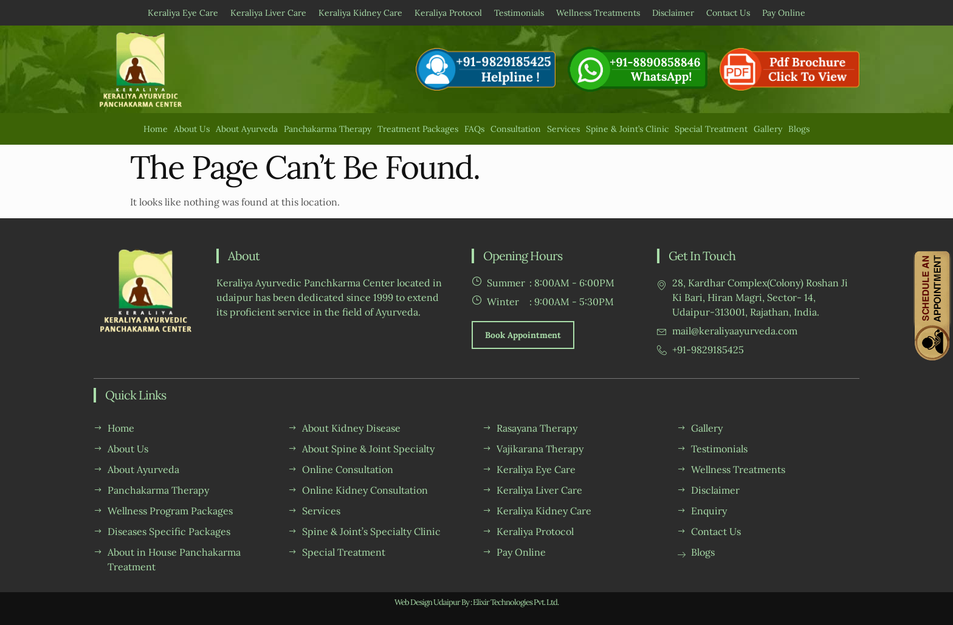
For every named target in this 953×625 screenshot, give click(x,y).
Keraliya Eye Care (183, 12)
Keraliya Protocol (448, 12)
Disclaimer (673, 12)
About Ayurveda (247, 128)
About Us (192, 128)
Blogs (799, 128)
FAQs (474, 128)
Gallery (768, 128)
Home (155, 128)
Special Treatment (711, 128)
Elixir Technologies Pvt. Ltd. (516, 602)
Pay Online (783, 12)
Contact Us (728, 12)
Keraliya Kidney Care (360, 12)
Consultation (515, 128)
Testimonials (519, 12)
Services (563, 128)
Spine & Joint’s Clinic (627, 128)
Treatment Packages (417, 128)
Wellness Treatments (598, 12)
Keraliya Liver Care (268, 12)
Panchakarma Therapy (327, 128)
